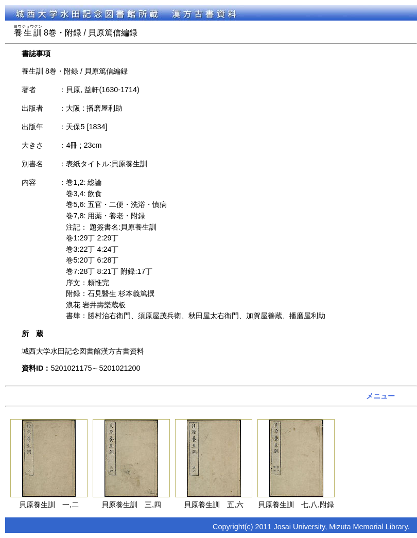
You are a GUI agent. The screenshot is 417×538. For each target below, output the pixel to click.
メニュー (380, 396)
